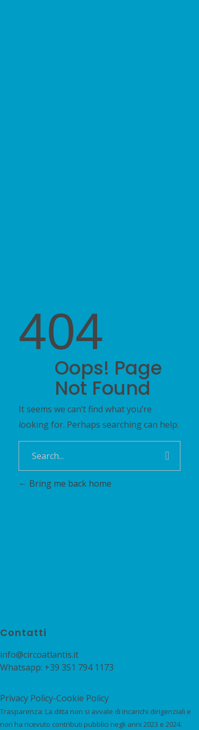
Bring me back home (65, 483)
